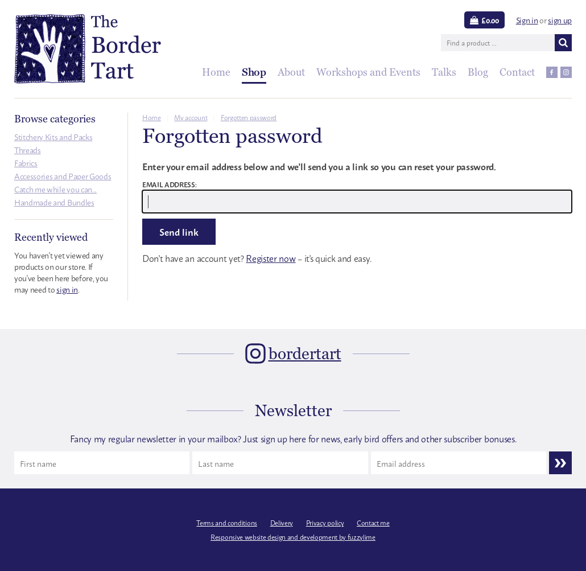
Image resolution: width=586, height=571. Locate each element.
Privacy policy (325, 522)
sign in (67, 288)
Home (151, 117)
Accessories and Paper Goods (62, 175)
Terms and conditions (226, 522)
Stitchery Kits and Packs (53, 136)
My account (190, 117)
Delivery (281, 522)
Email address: (169, 184)
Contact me (373, 522)
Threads (27, 149)
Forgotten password (249, 117)
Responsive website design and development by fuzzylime (293, 537)
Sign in (527, 19)
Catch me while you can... (55, 188)
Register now (270, 257)
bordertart (305, 353)
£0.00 (489, 20)
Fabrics (26, 162)
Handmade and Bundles (54, 201)
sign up (560, 19)
